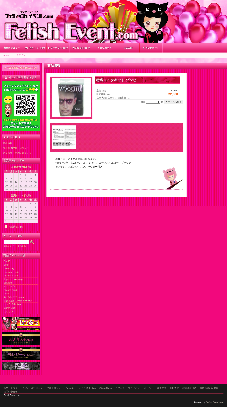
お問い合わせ (10, 391)
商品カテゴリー (12, 47)
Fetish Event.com (214, 402)
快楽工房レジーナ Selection (18, 300)
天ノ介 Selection (81, 47)
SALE (7, 261)
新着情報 (7, 143)
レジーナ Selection (58, 47)
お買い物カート (151, 47)
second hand (10, 290)
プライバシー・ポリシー (140, 388)
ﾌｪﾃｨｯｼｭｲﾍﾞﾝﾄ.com (35, 47)
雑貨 (6, 264)
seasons (8, 282)
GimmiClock (10, 308)
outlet (6, 293)
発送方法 (127, 47)
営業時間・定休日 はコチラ (17, 153)
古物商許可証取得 (209, 388)
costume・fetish (12, 272)
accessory (9, 268)
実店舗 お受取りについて (16, 148)
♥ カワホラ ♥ (104, 47)
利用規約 (174, 388)
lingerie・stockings (13, 279)
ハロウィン (9, 286)
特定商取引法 (189, 388)
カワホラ (8, 311)
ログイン (21, 55)
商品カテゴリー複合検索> (15, 246)
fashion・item (11, 275)
